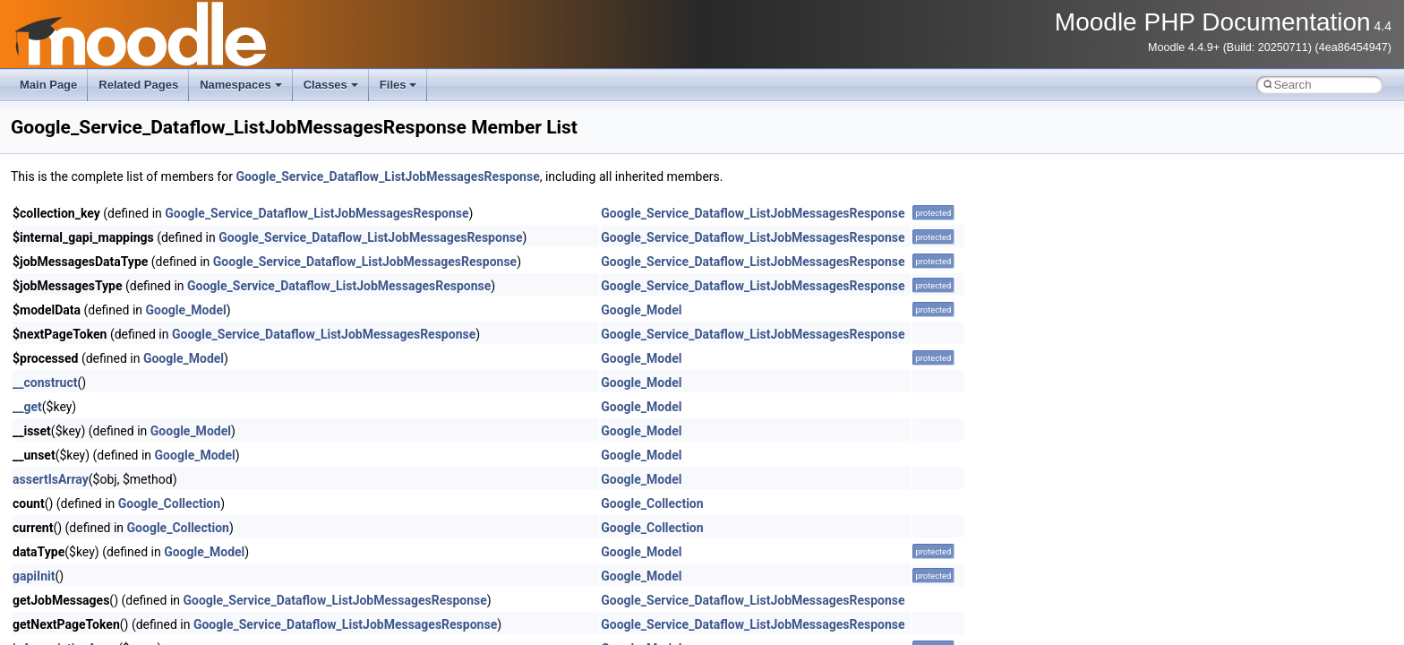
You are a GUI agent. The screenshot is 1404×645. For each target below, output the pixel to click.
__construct (45, 382)
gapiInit (34, 576)
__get (27, 407)
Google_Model (186, 310)
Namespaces (241, 84)
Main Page (48, 84)
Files (398, 84)
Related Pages (138, 84)
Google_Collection (169, 503)
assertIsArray (51, 479)
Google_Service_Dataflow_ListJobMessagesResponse (387, 176)
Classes (331, 84)
